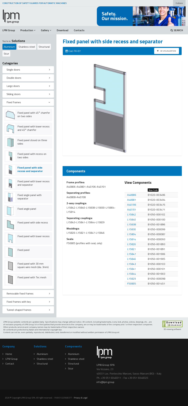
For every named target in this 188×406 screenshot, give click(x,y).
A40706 (131, 205)
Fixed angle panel (26, 209)
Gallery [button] (46, 30)
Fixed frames (14, 102)
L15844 (131, 274)
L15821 (131, 249)
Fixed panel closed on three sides (32, 142)
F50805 (131, 283)
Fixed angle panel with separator (29, 196)
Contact (8, 363)
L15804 (131, 234)
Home (7, 354)
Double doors (14, 78)
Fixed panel (23, 250)
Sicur (6, 54)
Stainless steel (27, 47)
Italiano (179, 3)
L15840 (131, 219)
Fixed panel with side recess (32, 222)
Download (62, 30)
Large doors (13, 86)
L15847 (131, 254)
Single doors (13, 70)
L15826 (131, 244)
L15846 (131, 259)
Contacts (79, 30)
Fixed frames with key (19, 302)
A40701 (131, 209)
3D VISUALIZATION (166, 50)
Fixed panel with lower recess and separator (33, 183)
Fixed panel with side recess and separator (30, 169)
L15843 (131, 264)
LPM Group (8, 30)
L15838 (131, 224)
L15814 (131, 239)
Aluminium (9, 47)
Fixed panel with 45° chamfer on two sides (33, 114)
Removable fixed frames (20, 293)
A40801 (131, 200)
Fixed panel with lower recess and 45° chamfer (33, 128)
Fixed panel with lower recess (33, 236)
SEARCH (177, 30)
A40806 (131, 195)
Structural (44, 47)
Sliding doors (14, 94)
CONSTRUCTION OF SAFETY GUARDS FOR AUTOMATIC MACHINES (34, 3)
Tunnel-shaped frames (19, 310)
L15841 (131, 269)
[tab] (28, 69)
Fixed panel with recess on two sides (31, 155)
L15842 (131, 214)
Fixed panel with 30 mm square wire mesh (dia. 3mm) (33, 265)
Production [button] (27, 30)
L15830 (131, 229)
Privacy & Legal (80, 397)
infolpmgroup (105, 382)
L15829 (131, 279)
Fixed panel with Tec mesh (31, 277)
